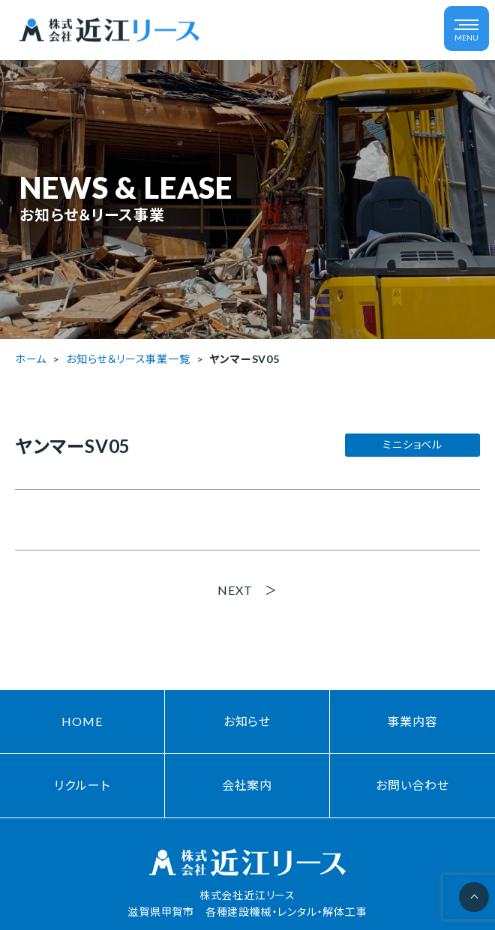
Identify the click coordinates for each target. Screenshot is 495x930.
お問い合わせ (412, 785)
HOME (82, 721)
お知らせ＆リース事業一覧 (128, 358)
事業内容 (412, 721)
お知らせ (247, 721)
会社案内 (247, 785)
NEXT (235, 590)
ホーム (30, 358)
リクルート (82, 785)
